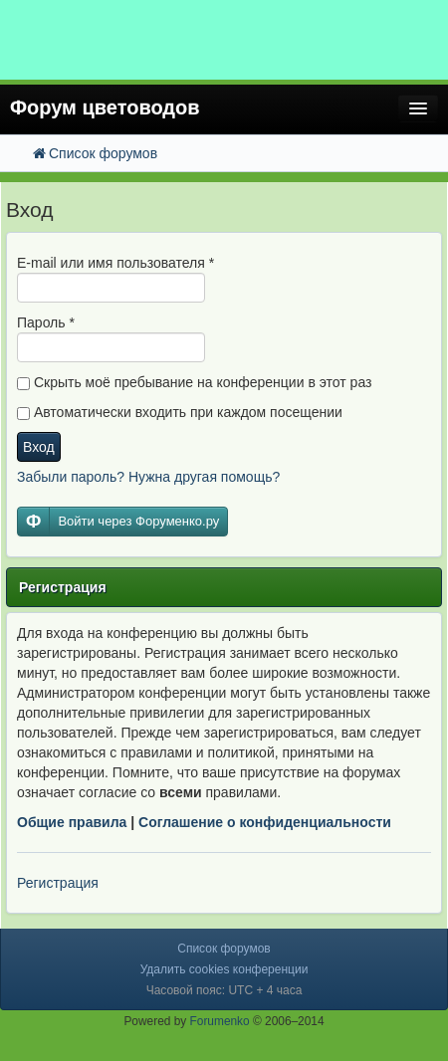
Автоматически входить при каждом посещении (179, 412)
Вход (39, 447)
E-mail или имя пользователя (115, 263)
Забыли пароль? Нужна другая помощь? (148, 477)
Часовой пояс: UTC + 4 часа (224, 990)
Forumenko (220, 1021)
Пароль (46, 322)
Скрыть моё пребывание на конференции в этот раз (194, 382)
